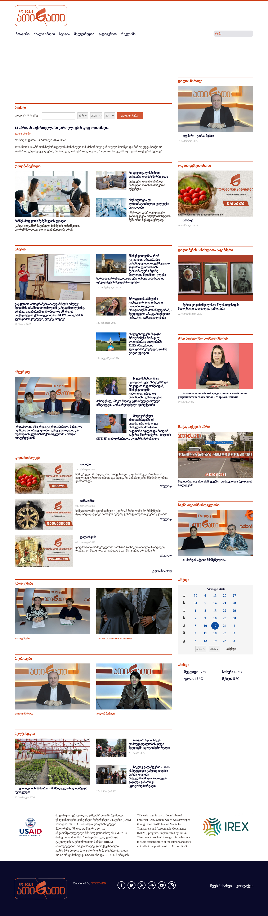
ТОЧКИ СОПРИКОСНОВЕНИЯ (114, 638)
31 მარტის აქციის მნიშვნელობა (204, 560)
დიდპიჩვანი (88, 537)
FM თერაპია (22, 638)
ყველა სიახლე (162, 570)
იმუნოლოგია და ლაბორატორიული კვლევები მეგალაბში (149, 204)
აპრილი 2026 (216, 589)
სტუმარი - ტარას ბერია (198, 135)
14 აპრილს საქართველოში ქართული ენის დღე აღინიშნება (61, 128)
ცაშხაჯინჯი (87, 500)
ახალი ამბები (23, 133)
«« (184, 589)
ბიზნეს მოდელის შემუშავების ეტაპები (40, 221)
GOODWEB (98, 883)
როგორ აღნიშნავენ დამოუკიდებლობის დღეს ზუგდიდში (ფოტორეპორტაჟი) (149, 744)
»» (246, 589)
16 (215, 618)
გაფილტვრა (130, 115)
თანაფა (85, 464)
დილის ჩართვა (24, 713)
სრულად (166, 486)
